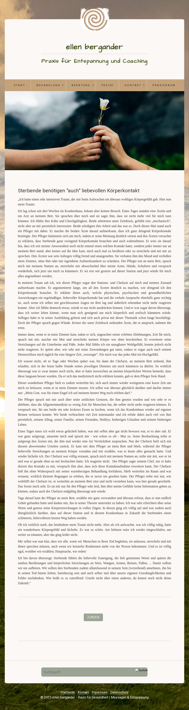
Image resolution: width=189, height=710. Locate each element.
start (19, 85)
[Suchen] (141, 672)
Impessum (99, 692)
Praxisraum (164, 85)
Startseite (67, 692)
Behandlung (48, 85)
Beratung (81, 85)
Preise (107, 85)
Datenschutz (119, 692)
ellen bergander (94, 47)
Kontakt (133, 85)
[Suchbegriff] (94, 672)
